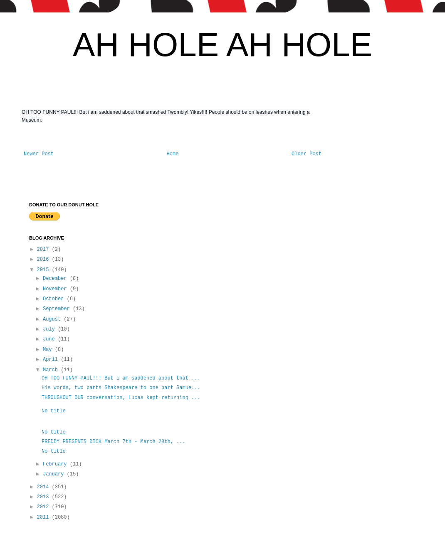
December (56, 279)
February (56, 464)
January (55, 474)
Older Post (306, 154)
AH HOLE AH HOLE (222, 44)
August (53, 319)
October (55, 299)
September (58, 309)
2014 (44, 487)
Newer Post (39, 154)
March (52, 370)
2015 (44, 270)
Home (173, 154)
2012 (44, 507)
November (56, 289)
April (52, 360)
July (50, 329)
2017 (44, 249)
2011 (44, 517)
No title (54, 411)
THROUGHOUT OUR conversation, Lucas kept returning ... (121, 398)
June (50, 339)
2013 (44, 497)
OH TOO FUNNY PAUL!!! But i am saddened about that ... (121, 378)
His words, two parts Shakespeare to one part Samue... (121, 388)
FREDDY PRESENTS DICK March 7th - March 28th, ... (113, 442)
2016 (44, 259)
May (49, 350)
